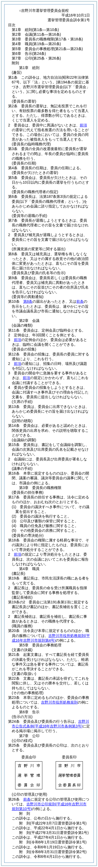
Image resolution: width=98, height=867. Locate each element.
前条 (80, 301)
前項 (83, 125)
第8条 (28, 301)
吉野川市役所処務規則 (59, 702)
